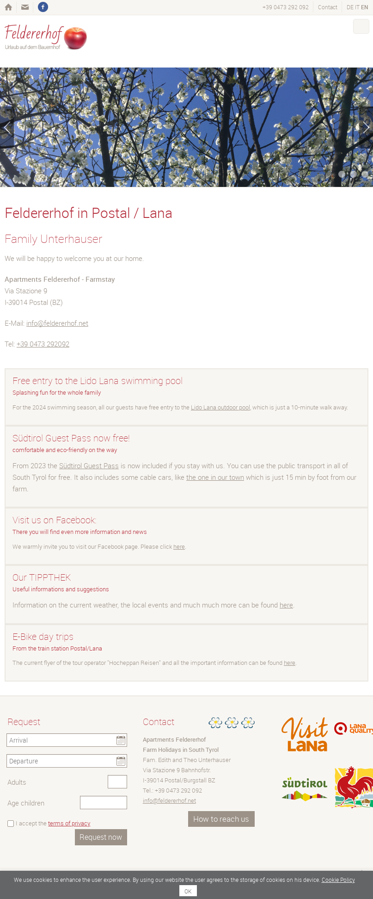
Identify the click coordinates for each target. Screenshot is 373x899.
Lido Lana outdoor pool (220, 407)
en (364, 7)
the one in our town (215, 477)
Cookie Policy (338, 879)
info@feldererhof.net (57, 323)
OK (188, 891)
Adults (16, 782)
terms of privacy (69, 823)
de (350, 7)
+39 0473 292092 (43, 343)
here (179, 546)
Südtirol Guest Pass (89, 465)
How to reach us (221, 818)
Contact (327, 7)
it (357, 7)
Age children (25, 802)
